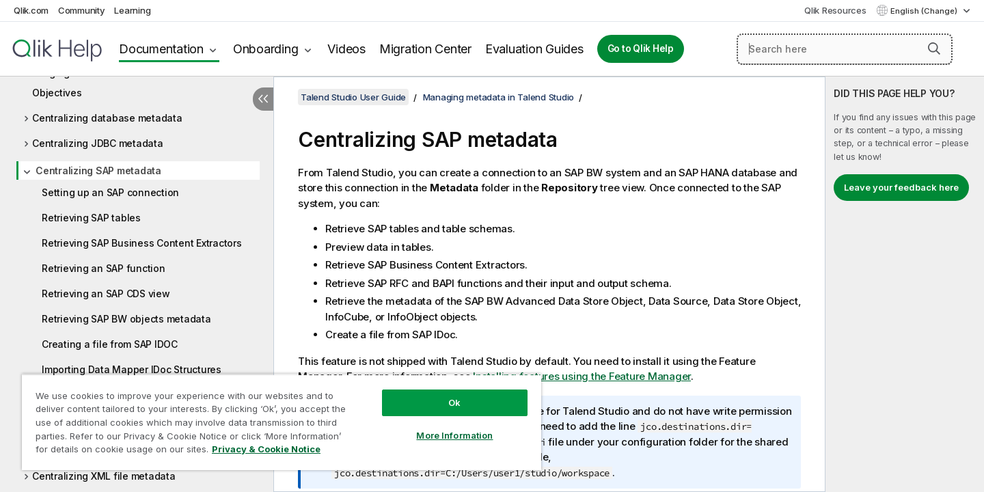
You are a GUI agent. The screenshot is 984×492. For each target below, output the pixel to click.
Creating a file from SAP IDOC (110, 344)
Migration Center (425, 49)
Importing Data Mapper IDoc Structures (131, 369)
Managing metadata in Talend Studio (499, 97)
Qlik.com (31, 10)
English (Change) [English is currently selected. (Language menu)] (924, 11)
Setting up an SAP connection (110, 192)
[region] (281, 422)
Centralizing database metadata (107, 118)
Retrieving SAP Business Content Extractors (142, 243)
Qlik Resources (835, 10)
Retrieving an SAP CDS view (106, 293)
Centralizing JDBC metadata (97, 143)
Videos (346, 49)
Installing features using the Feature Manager (582, 376)
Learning (132, 10)
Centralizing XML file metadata (104, 476)
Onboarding (266, 49)
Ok (454, 402)
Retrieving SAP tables (91, 217)
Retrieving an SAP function (103, 268)
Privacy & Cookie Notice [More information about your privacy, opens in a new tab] (266, 448)
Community (81, 10)
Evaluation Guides (534, 49)
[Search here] (844, 49)
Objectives (57, 92)
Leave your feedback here (901, 187)
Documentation (161, 49)
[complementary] (904, 284)
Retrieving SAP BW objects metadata (126, 319)
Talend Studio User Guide (353, 97)
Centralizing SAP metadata (98, 170)
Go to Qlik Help (640, 48)
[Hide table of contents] (263, 99)
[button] (934, 48)
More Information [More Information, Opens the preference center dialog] (454, 435)
